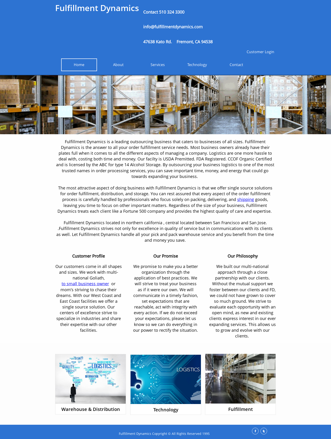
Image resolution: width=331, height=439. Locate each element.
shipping (245, 199)
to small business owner (85, 283)
